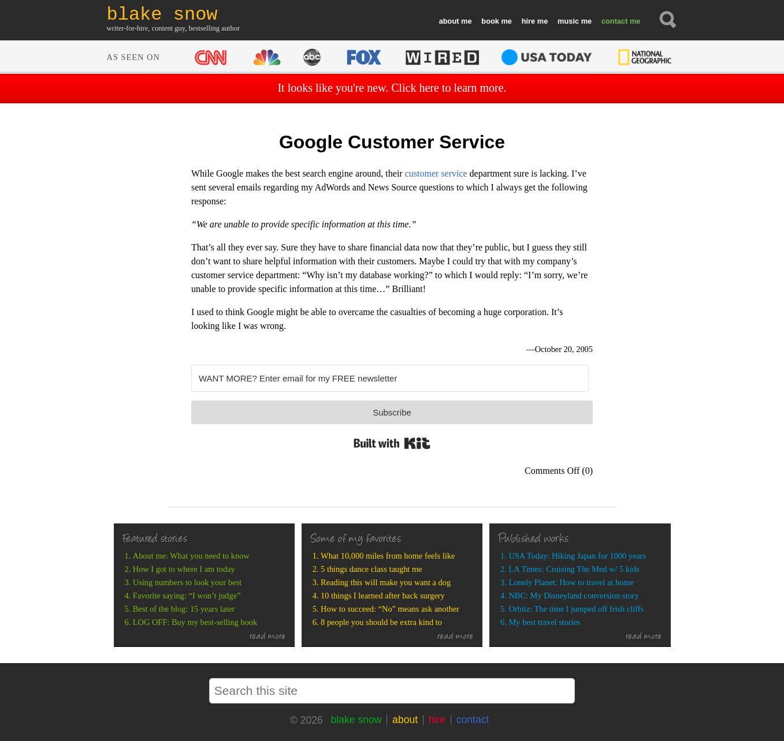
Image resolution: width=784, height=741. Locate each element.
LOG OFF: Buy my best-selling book (195, 622)
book (490, 21)
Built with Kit (392, 443)
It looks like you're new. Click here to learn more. (391, 87)
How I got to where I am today (184, 569)
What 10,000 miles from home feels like (388, 555)
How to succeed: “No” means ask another (390, 608)
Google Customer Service (392, 142)
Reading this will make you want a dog (386, 582)
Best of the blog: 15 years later (184, 608)
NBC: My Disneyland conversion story (573, 595)
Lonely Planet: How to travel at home (571, 582)
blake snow (355, 719)
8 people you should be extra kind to (381, 622)
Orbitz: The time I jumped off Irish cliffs (576, 608)
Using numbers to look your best (187, 582)
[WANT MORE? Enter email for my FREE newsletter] (390, 378)
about (449, 21)
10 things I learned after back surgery (383, 595)
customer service (436, 173)
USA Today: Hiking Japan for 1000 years (577, 555)
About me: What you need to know (191, 555)
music (568, 21)
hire (528, 21)
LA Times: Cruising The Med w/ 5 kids (573, 569)
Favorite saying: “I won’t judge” (187, 595)
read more (267, 637)
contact (614, 21)
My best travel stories (544, 622)
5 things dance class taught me (371, 569)
